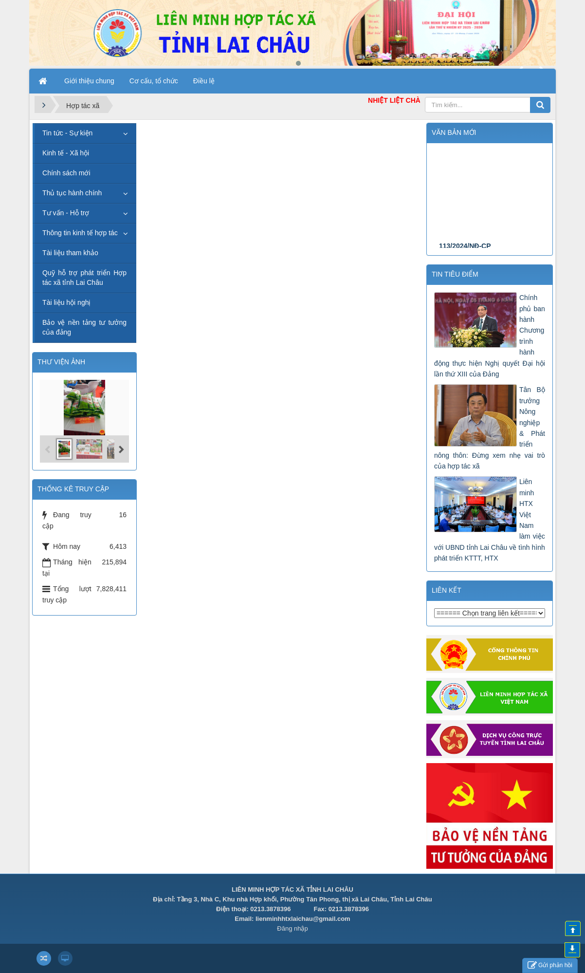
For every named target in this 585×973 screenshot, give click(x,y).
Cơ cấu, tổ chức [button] (153, 81)
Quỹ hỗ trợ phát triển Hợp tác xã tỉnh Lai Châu (84, 277)
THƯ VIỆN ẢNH (61, 362)
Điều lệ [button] (204, 81)
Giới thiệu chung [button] (89, 81)
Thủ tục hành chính (72, 193)
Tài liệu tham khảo (70, 253)
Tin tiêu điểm (455, 274)
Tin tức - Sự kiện (67, 133)
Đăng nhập (292, 928)
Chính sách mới (66, 173)
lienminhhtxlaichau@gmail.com (303, 918)
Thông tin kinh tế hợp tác (80, 233)
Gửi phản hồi (550, 965)
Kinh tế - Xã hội (65, 153)
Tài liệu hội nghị (66, 302)
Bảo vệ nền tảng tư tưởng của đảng (84, 327)
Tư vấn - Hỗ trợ (65, 213)
